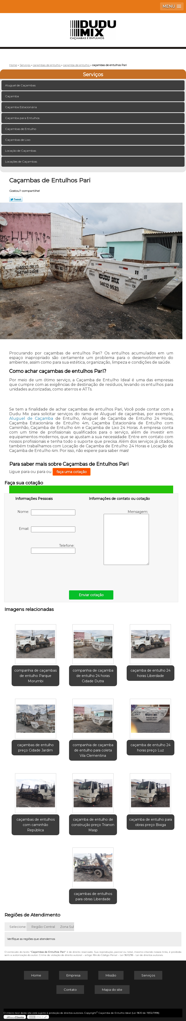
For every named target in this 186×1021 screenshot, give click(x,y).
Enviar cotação (91, 595)
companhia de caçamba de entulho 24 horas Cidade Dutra (93, 675)
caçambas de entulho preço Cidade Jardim (35, 747)
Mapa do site (112, 989)
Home (36, 975)
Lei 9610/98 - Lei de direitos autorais (141, 955)
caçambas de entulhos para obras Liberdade (93, 896)
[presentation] (46, 570)
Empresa (73, 975)
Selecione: (17, 927)
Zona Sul (67, 927)
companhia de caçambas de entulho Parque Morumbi (35, 675)
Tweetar (16, 199)
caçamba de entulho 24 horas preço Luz (150, 747)
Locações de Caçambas (21, 161)
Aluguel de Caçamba (31, 418)
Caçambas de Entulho (21, 129)
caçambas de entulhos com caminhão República (35, 824)
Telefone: (53, 548)
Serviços (93, 74)
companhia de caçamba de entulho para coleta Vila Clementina (93, 750)
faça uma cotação (71, 472)
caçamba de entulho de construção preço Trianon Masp (92, 824)
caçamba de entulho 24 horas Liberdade (150, 673)
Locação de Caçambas (21, 150)
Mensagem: (126, 537)
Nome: (46, 512)
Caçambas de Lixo (18, 140)
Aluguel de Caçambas (20, 85)
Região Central (43, 927)
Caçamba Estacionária (21, 107)
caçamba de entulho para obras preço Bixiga (150, 822)
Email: (47, 529)
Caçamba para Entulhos (22, 118)
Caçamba (12, 96)
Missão (111, 975)
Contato (70, 989)
